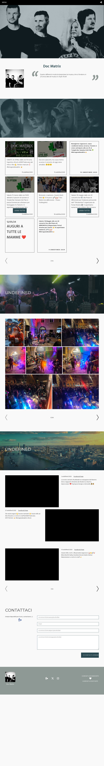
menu (4, 2)
